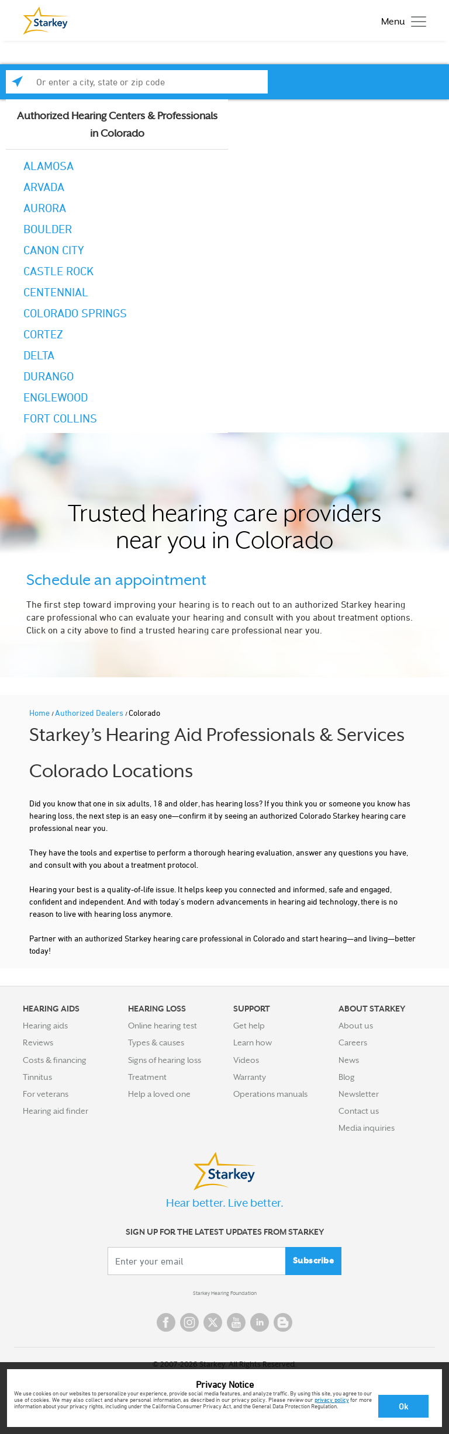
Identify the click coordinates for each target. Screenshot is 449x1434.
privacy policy (332, 1399)
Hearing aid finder (55, 1111)
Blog (347, 1077)
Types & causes (156, 1042)
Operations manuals (270, 1094)
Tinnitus (37, 1077)
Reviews (38, 1042)
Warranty (249, 1077)
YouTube (236, 1322)
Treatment (147, 1077)
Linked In (259, 1322)
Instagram (189, 1322)
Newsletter (359, 1094)
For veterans (45, 1094)
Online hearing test (162, 1025)
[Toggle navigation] (400, 21)
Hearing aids (45, 1025)
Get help (249, 1025)
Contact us (359, 1111)
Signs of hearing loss (164, 1060)
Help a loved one (159, 1094)
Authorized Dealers (90, 713)
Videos (246, 1060)
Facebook (166, 1322)
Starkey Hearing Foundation (225, 1293)
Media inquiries (367, 1127)
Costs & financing (55, 1060)
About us (356, 1025)
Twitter (212, 1322)
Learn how (252, 1042)
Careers (353, 1042)
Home (40, 713)
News (349, 1060)
